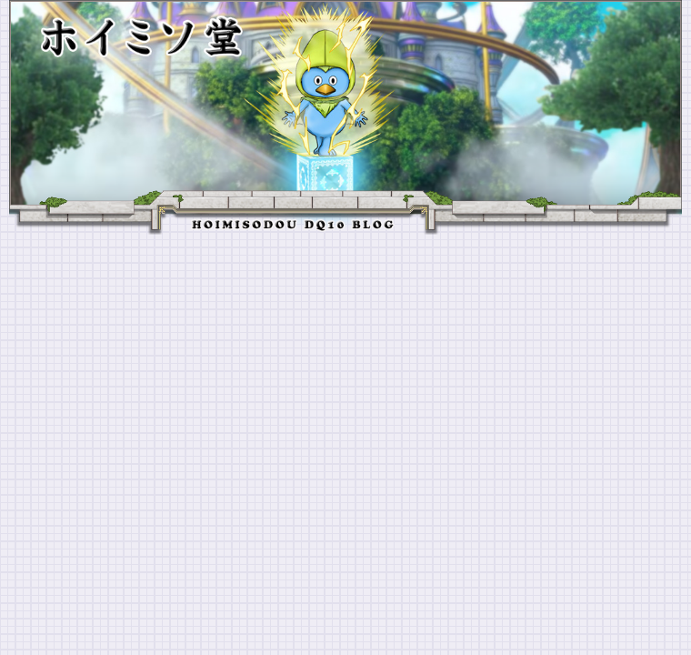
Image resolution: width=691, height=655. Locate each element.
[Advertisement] (345, 371)
